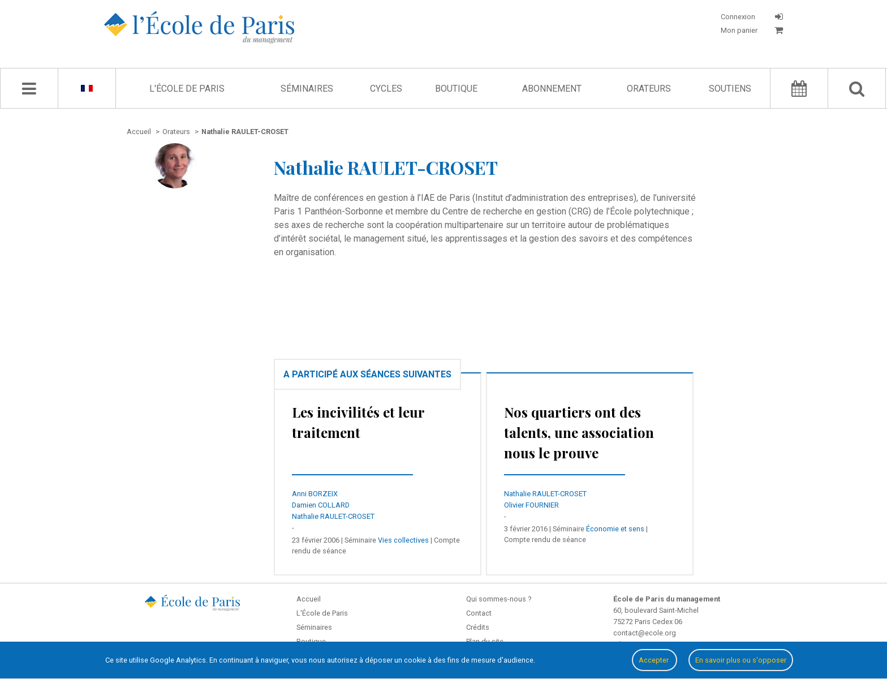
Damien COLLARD (321, 505)
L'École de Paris (187, 88)
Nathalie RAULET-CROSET (333, 516)
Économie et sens (615, 529)
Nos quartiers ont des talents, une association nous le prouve (579, 432)
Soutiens (730, 88)
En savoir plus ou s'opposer (740, 660)
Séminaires (307, 88)
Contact (479, 613)
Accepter (654, 660)
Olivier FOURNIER (531, 505)
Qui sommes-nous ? (498, 599)
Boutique (456, 88)
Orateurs (649, 88)
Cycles (386, 88)
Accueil (308, 599)
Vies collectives (403, 540)
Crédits (477, 627)
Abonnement (552, 88)
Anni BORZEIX (315, 493)
